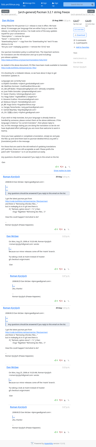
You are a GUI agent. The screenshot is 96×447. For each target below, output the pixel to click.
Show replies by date (62, 170)
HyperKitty (48, 443)
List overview (79, 29)
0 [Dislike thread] (61, 166)
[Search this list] (76, 4)
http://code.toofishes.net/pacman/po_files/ (18, 68)
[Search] (92, 4)
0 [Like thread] (57, 166)
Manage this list (29, 4)
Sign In (44, 4)
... (7, 186)
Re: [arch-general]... (9, 14)
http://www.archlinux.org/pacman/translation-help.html (24, 60)
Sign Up (55, 4)
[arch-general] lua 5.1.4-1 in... (83, 14)
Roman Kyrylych (11, 176)
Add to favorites (81, 47)
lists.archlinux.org (10, 4)
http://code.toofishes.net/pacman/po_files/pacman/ (26, 201)
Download (80, 35)
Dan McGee (8, 20)
